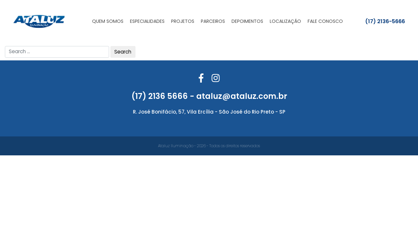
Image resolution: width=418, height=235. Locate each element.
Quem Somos (107, 21)
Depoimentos (247, 21)
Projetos (182, 21)
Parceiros (213, 21)
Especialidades (147, 21)
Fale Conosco (325, 21)
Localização (285, 21)
